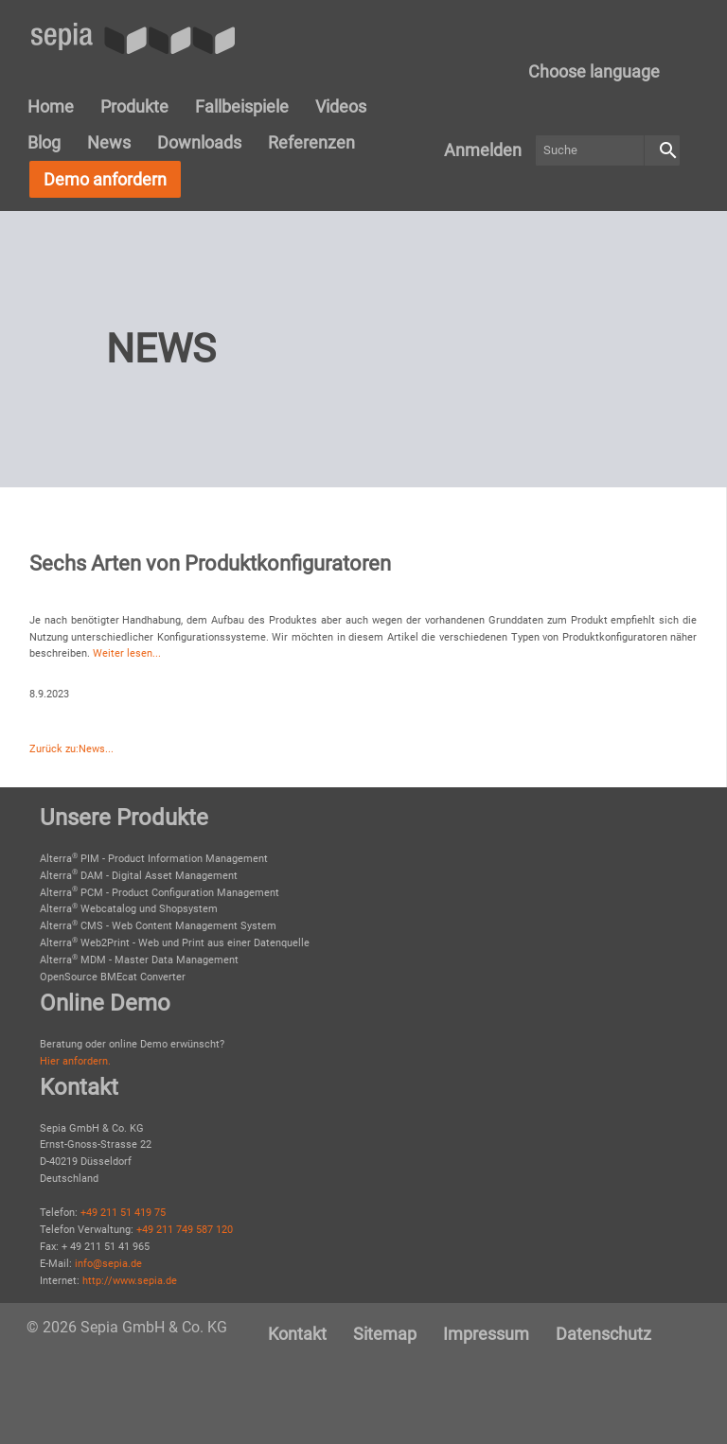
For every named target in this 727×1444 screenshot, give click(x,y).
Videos (340, 106)
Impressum (486, 1334)
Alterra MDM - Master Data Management (139, 960)
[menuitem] (594, 72)
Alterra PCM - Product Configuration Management (159, 893)
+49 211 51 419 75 (123, 1212)
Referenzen (311, 142)
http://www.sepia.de (129, 1281)
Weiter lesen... (127, 653)
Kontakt (297, 1334)
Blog (44, 142)
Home (50, 106)
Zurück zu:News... (71, 749)
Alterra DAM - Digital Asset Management (139, 876)
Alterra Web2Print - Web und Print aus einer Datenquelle (175, 943)
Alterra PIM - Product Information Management (154, 859)
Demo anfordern (105, 179)
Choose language (594, 71)
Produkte (134, 106)
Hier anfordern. (75, 1061)
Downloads (199, 142)
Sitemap (385, 1334)
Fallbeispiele (242, 106)
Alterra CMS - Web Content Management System (158, 926)
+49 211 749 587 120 (184, 1230)
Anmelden (483, 150)
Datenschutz (603, 1334)
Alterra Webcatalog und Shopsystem (129, 909)
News (109, 142)
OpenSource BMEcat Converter (113, 977)
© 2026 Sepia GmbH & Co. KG (127, 1327)
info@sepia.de (108, 1264)
